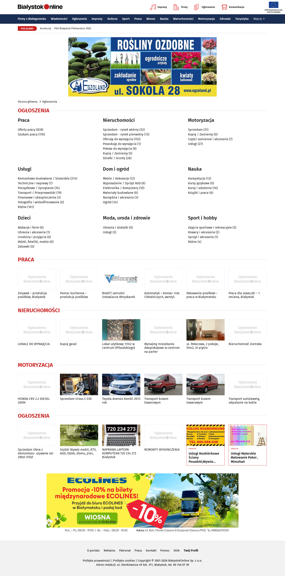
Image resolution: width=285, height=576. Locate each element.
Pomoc (165, 550)
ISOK (177, 550)
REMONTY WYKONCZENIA (162, 449)
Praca (138, 19)
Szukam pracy (28, 134)
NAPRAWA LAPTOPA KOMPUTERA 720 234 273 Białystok (119, 453)
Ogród (107, 202)
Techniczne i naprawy (33, 183)
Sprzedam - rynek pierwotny (123, 134)
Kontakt (151, 550)
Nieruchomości (183, 19)
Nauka (164, 19)
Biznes (150, 19)
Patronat (125, 550)
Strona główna (27, 101)
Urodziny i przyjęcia (32, 237)
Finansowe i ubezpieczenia (37, 197)
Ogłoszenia (204, 7)
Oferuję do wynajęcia (118, 139)
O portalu (93, 550)
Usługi (192, 144)
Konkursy (45, 28)
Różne (22, 207)
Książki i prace (198, 193)
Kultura (112, 19)
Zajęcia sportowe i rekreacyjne (210, 227)
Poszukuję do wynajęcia (120, 144)
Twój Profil (191, 550)
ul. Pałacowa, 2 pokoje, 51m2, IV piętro (202, 346)
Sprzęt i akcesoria (201, 237)
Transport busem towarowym (156, 400)
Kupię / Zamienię (115, 153)
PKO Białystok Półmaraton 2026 (72, 28)
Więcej (259, 19)
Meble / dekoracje (116, 178)
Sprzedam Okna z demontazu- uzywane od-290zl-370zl (36, 453)
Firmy (181, 7)
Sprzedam (195, 129)
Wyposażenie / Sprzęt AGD (122, 183)
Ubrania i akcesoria (32, 232)
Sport (126, 19)
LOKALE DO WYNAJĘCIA (34, 344)
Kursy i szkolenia (200, 188)
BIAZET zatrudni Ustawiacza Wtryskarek (118, 295)
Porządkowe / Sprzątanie (36, 188)
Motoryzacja (206, 19)
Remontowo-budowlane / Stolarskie (44, 178)
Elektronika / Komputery (120, 188)
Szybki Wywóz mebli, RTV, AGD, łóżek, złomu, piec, (78, 451)
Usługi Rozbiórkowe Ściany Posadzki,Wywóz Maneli (204, 458)
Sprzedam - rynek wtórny (121, 129)
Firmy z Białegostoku (32, 19)
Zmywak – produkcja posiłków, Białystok (32, 295)
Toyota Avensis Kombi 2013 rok (121, 400)
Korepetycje (196, 178)
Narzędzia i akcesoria (118, 197)
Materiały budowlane (118, 193)
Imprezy (158, 7)
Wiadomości (59, 19)
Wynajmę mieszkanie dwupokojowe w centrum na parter (162, 347)
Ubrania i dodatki (115, 227)
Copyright (144, 560)
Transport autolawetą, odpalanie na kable (244, 400)
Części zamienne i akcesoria (208, 139)
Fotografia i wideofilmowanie (38, 202)
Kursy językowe (198, 183)
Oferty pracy (26, 129)
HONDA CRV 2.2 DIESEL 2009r (34, 400)
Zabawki (24, 246)
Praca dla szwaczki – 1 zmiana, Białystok (244, 295)
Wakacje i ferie (28, 227)
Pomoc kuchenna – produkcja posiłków (74, 295)
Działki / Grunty (114, 158)
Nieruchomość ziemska (245, 344)
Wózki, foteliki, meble (33, 242)
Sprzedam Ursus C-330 (76, 399)
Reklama (109, 550)
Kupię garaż (68, 344)
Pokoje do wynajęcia (117, 148)
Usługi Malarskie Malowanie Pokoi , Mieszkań (244, 458)
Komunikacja (232, 7)
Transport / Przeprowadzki (37, 193)
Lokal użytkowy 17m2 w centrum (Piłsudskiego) (118, 346)
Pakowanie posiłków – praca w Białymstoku (202, 295)
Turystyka (242, 19)
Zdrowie (225, 19)
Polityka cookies (124, 560)
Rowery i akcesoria (201, 232)
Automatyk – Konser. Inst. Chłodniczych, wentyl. (162, 295)
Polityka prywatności (96, 560)
